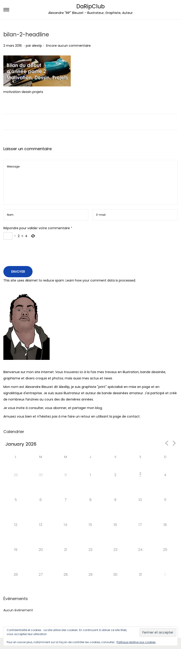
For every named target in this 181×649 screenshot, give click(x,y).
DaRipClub (90, 6)
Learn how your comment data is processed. (101, 280)
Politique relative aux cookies (136, 642)
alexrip (37, 45)
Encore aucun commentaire (68, 45)
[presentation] (37, 254)
